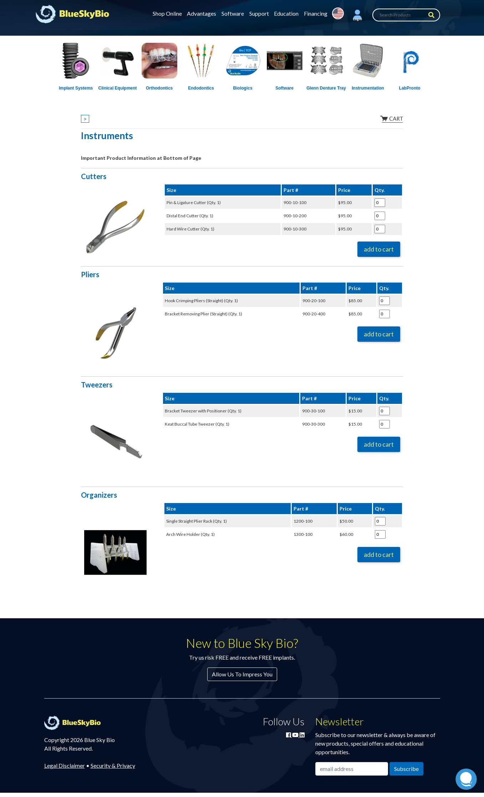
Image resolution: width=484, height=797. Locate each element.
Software (232, 13)
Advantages (201, 13)
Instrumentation (368, 88)
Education (286, 13)
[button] (357, 15)
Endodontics (201, 88)
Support (259, 13)
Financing (315, 13)
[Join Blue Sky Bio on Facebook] (289, 734)
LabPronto (410, 88)
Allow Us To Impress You (242, 674)
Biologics (243, 88)
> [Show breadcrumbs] (85, 118)
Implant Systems (76, 88)
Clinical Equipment (117, 88)
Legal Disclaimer (64, 765)
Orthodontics (159, 88)
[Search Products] (406, 15)
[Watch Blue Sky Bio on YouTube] (296, 734)
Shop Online (167, 13)
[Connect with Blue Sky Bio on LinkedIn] (302, 734)
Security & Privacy (113, 765)
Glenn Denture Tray (326, 88)
